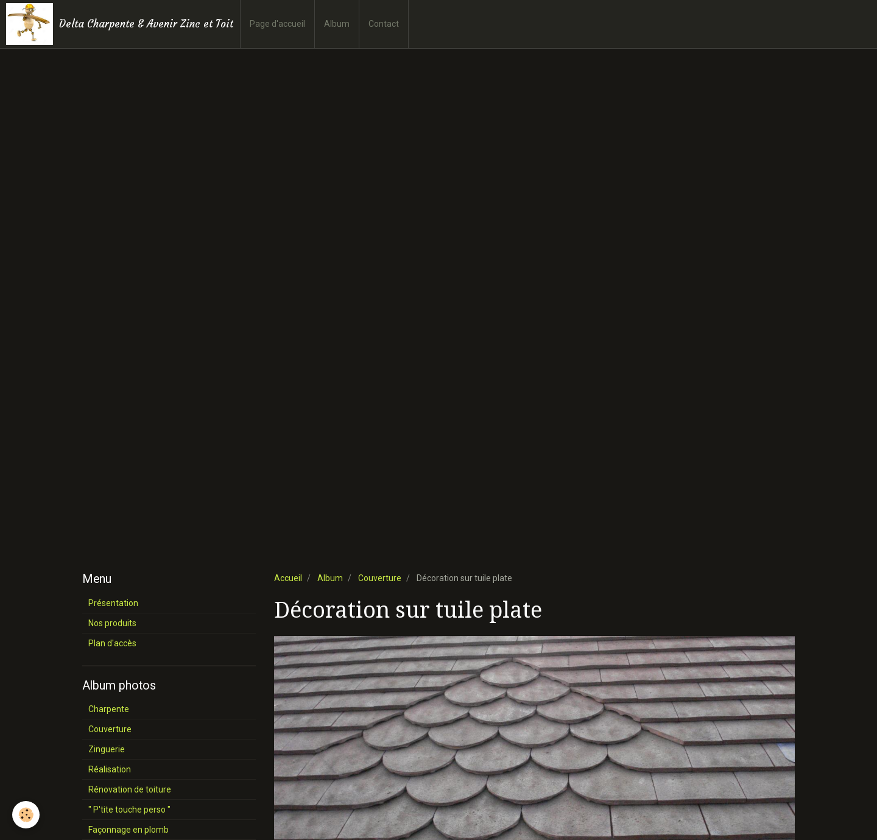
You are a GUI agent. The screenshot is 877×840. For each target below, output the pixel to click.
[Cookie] (26, 814)
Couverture (379, 578)
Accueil (288, 578)
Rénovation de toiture (129, 789)
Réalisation (109, 769)
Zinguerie (106, 749)
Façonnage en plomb (128, 830)
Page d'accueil (277, 24)
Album (337, 24)
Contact (383, 24)
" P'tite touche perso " (129, 809)
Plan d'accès (112, 643)
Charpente (108, 709)
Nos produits (112, 623)
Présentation (113, 603)
